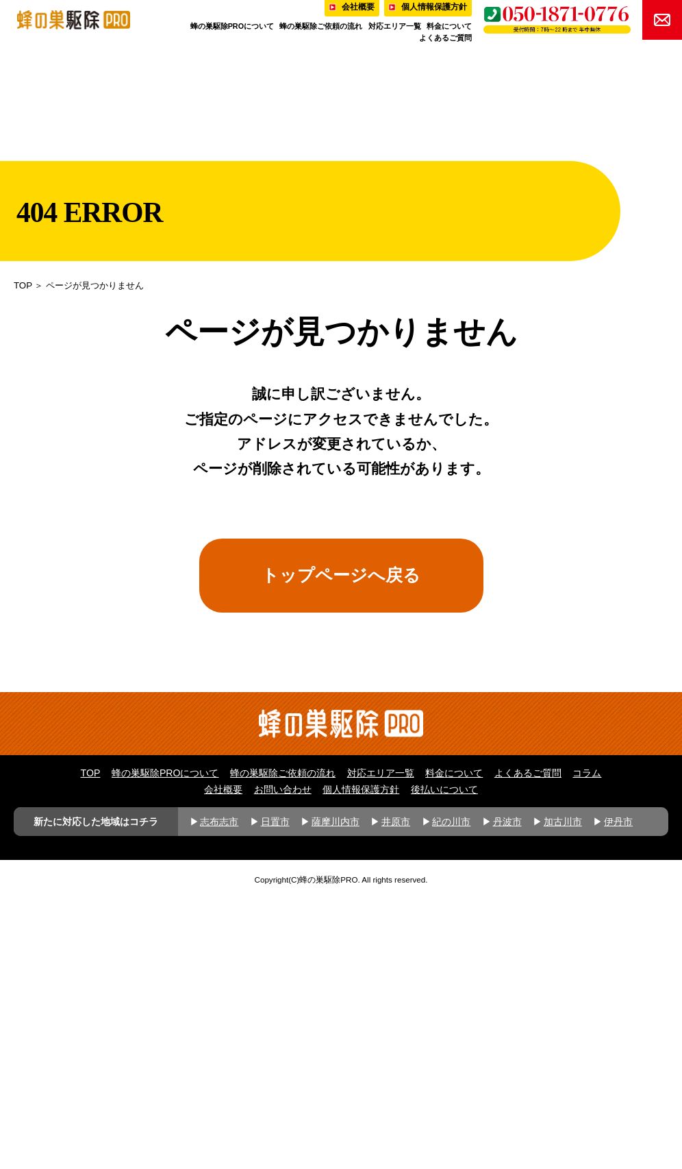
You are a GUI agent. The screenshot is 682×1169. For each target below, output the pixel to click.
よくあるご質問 (445, 38)
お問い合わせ (283, 1059)
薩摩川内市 (335, 1090)
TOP (23, 285)
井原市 (395, 1090)
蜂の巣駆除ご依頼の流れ (320, 26)
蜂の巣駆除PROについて (232, 26)
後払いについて (444, 1059)
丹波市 (507, 1090)
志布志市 (219, 1090)
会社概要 (223, 1059)
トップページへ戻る (341, 574)
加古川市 (563, 1090)
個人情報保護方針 (361, 1059)
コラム (586, 1042)
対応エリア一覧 (394, 26)
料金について (449, 26)
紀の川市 (451, 1090)
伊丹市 (618, 1090)
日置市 (275, 1090)
